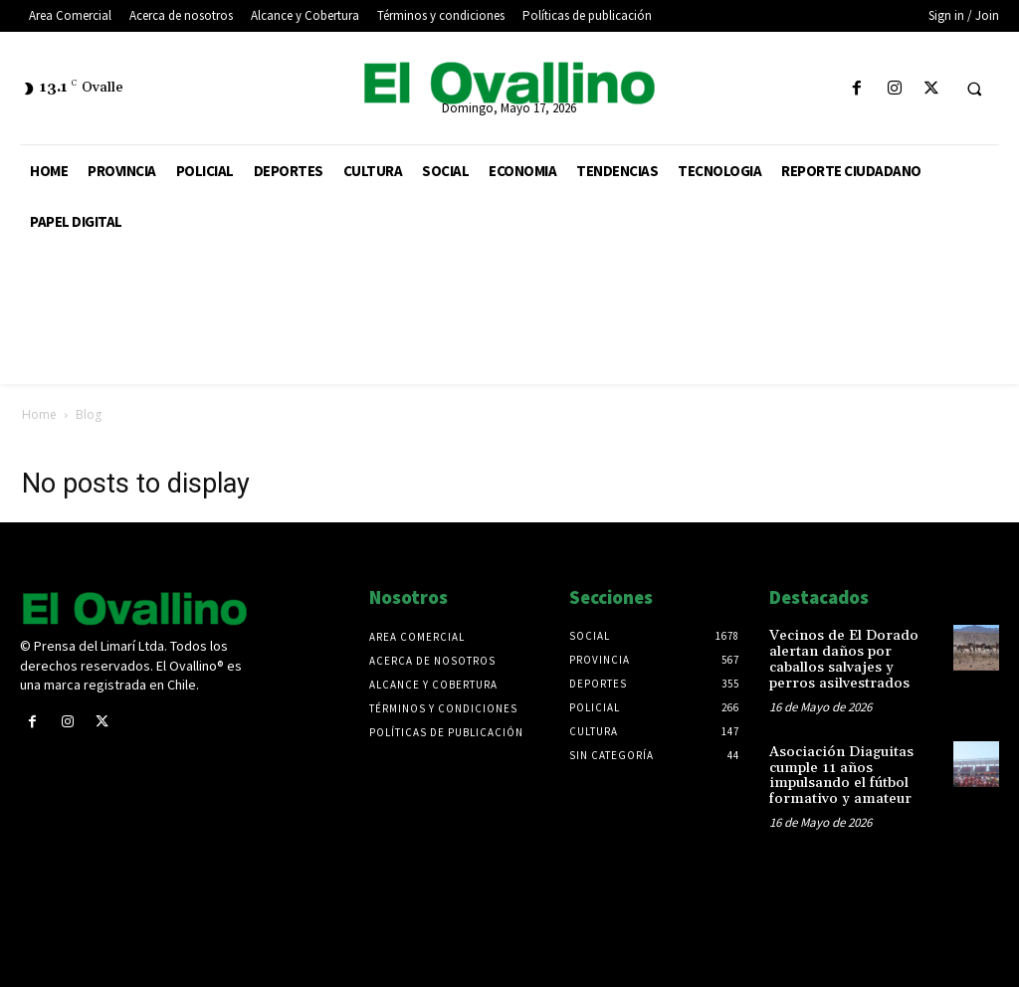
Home (39, 414)
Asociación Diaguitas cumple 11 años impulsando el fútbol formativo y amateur (837, 773)
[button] (974, 89)
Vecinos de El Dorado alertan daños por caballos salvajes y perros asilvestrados (855, 659)
